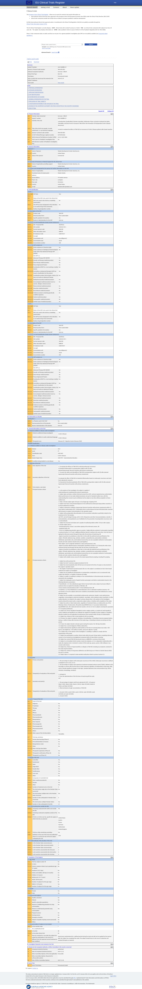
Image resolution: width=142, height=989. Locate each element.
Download (36, 62)
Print (30, 62)
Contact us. (35, 968)
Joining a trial (45, 7)
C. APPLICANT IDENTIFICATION (35, 92)
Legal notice (113, 976)
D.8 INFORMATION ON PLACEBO (36, 97)
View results (61, 82)
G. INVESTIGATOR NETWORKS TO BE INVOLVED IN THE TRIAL (43, 103)
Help (115, 2)
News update (74, 7)
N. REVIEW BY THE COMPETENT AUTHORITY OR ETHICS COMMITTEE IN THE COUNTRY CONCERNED (53, 106)
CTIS (74, 978)
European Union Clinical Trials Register (38, 14)
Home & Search (32, 7)
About (65, 7)
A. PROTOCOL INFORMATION (35, 88)
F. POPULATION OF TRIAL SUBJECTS (37, 101)
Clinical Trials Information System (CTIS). (37, 24)
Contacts (56, 7)
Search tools (55, 52)
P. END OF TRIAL (32, 108)
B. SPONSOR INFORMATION (35, 90)
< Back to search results (33, 59)
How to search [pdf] (46, 48)
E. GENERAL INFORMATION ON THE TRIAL (38, 99)
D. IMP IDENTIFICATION (34, 94)
